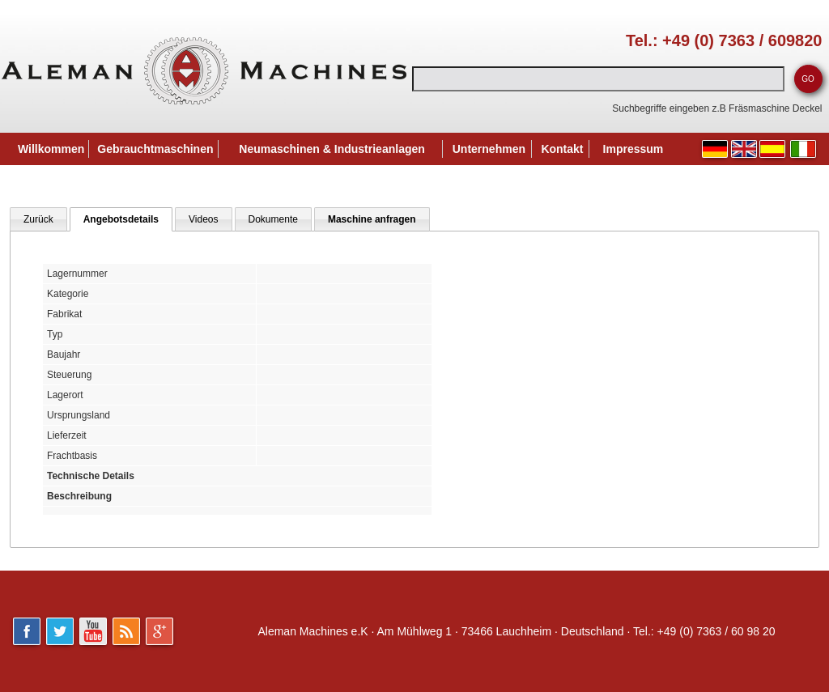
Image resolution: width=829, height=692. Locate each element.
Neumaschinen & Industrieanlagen (332, 148)
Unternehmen (489, 148)
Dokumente (273, 219)
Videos (203, 219)
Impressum (633, 148)
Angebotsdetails (121, 219)
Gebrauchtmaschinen (155, 148)
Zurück (38, 219)
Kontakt (562, 148)
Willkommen (51, 148)
